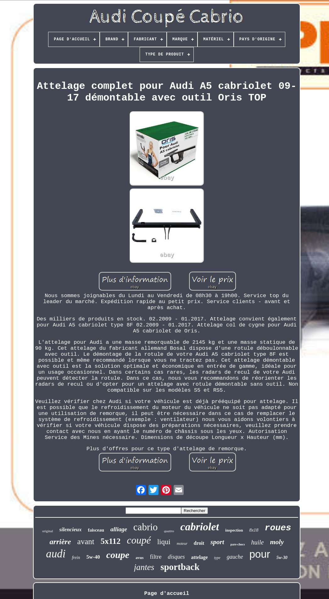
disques (176, 557)
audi (55, 554)
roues (278, 528)
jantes (144, 567)
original (47, 531)
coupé (139, 540)
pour (259, 554)
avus (139, 557)
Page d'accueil (166, 593)
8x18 (253, 530)
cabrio (145, 527)
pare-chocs (238, 544)
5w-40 (93, 557)
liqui (163, 542)
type (217, 558)
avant (85, 541)
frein (76, 557)
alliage (118, 529)
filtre (155, 556)
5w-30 (281, 557)
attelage (199, 557)
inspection (234, 530)
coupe (117, 555)
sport (217, 542)
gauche (235, 557)
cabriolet (199, 527)
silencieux (70, 530)
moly (277, 542)
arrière (60, 542)
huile (257, 542)
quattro (169, 531)
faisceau (96, 530)
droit (199, 543)
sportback (179, 567)
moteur (182, 543)
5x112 (111, 541)
